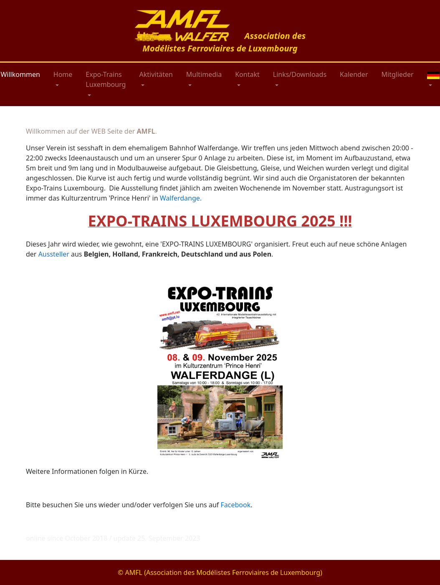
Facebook (235, 504)
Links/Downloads (299, 74)
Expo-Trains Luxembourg (106, 79)
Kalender (354, 74)
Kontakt (247, 74)
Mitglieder (398, 74)
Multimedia (204, 74)
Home (63, 74)
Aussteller (53, 254)
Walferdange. (181, 198)
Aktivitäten (155, 74)
